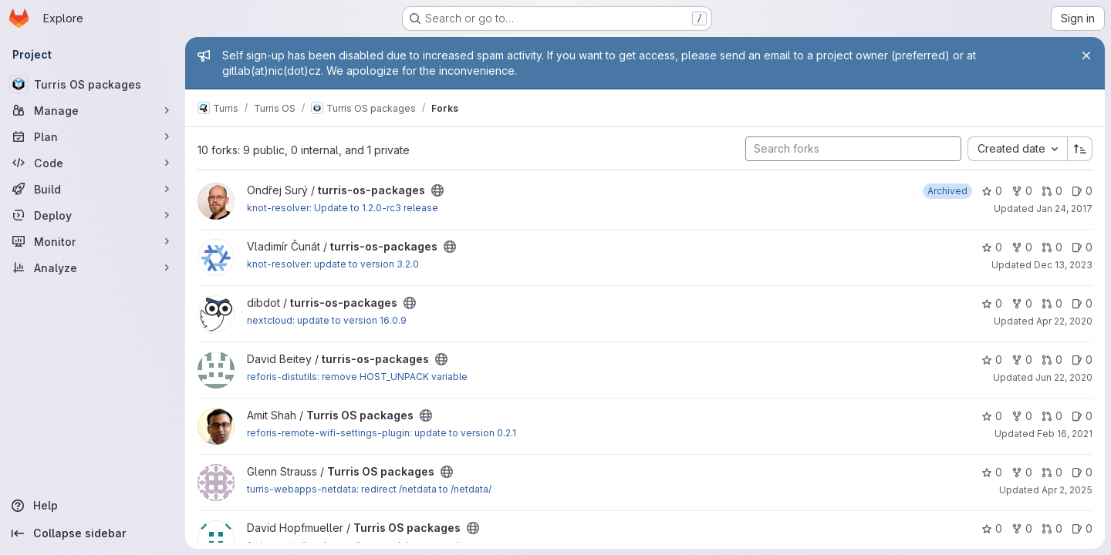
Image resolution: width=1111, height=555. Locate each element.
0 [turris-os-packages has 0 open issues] (1082, 190)
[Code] (92, 162)
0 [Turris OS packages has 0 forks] (1021, 415)
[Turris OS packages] (92, 84)
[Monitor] (92, 241)
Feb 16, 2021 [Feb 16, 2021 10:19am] (1064, 433)
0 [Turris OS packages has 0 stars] (991, 415)
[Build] (92, 189)
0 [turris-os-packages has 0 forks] (1021, 190)
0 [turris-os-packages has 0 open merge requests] (1052, 190)
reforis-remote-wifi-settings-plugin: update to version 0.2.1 (381, 433)
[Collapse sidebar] (92, 533)
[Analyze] (92, 267)
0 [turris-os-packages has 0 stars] (991, 190)
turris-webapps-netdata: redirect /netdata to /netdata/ (369, 489)
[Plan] (92, 136)
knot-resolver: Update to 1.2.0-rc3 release (342, 208)
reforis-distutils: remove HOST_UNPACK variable (357, 376)
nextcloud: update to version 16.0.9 (327, 320)
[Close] (1086, 55)
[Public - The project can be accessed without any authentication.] (437, 190)
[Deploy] (92, 215)
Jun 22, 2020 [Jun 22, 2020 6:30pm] (1063, 377)
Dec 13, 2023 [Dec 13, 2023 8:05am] (1063, 265)
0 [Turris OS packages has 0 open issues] (1082, 415)
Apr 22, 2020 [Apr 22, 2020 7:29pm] (1064, 321)
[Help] (92, 505)
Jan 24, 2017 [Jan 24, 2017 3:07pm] (1064, 208)
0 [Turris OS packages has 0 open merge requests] (1052, 415)
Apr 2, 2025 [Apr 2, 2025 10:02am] (1067, 490)
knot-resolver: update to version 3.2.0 (333, 264)
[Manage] (92, 110)
